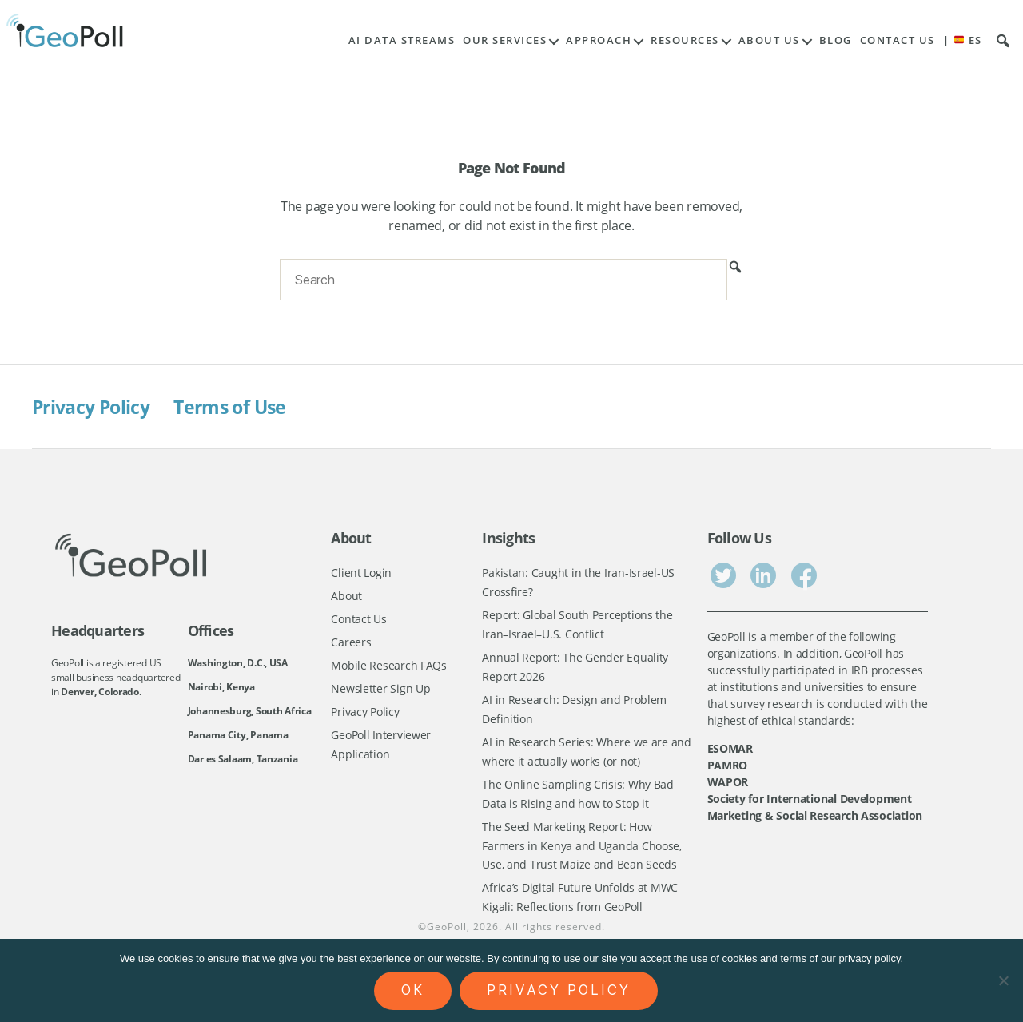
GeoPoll (447, 934)
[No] (1003, 980)
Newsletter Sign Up (380, 690)
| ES (962, 40)
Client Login (361, 572)
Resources (685, 40)
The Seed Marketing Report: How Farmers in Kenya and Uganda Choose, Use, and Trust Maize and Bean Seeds (582, 851)
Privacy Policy (94, 406)
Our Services (505, 40)
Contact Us (897, 40)
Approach (598, 40)
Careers (351, 643)
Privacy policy (559, 990)
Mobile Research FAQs (389, 666)
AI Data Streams (402, 40)
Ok (412, 990)
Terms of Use (238, 406)
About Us (769, 40)
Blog (835, 40)
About (346, 596)
